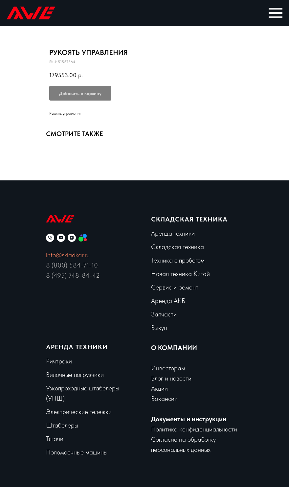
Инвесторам (168, 368)
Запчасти (164, 314)
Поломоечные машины (76, 452)
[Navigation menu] (275, 13)
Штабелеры (62, 425)
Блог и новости (171, 378)
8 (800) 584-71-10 (72, 265)
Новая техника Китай (180, 274)
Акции (159, 388)
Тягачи (54, 439)
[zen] (72, 238)
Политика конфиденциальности (194, 429)
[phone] (50, 238)
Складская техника (189, 219)
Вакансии (164, 399)
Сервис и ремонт (174, 287)
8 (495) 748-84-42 (73, 275)
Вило (52, 375)
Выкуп (159, 328)
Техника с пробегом (178, 260)
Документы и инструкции (188, 419)
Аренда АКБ (168, 301)
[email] (61, 238)
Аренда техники (173, 233)
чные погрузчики (81, 375)
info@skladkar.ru (68, 255)
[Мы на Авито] (82, 238)
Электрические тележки (79, 412)
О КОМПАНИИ (174, 348)
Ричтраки (59, 361)
